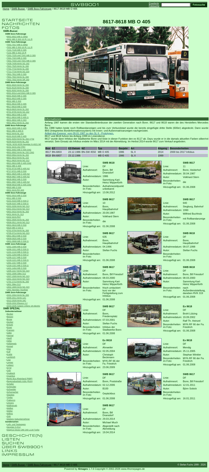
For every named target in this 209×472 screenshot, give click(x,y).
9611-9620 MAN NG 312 (18, 160)
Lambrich (11, 357)
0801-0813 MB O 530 (17, 236)
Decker (10, 322)
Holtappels (11, 343)
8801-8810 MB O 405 (17, 115)
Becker (10, 314)
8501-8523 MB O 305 (17, 98)
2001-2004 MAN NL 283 (18, 295)
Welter (10, 411)
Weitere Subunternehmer (18, 419)
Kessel (10, 346)
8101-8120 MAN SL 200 (18, 88)
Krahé (9, 354)
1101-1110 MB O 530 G (18, 252)
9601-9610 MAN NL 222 (18, 158)
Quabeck (11, 373)
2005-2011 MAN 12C (16, 298)
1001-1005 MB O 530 (17, 247)
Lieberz (10, 365)
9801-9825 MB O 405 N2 (18, 174)
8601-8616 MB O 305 (17, 104)
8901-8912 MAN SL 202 (18, 123)
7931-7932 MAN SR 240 (18, 80)
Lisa (9, 360)
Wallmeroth (12, 405)
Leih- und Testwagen (16, 424)
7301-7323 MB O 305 (17, 58)
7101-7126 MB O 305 (17, 50)
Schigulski (11, 387)
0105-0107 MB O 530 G (18, 203)
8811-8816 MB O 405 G (18, 117)
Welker (10, 408)
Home (6, 8)
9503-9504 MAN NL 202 (18, 155)
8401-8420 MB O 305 (17, 96)
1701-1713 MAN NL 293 (18, 282)
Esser (9, 327)
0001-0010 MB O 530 (17, 195)
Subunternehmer (13, 311)
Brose (9, 319)
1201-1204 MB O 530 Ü (18, 255)
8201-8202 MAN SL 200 (18, 90)
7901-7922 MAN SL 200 (18, 77)
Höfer (9, 341)
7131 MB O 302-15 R (16, 53)
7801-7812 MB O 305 (17, 74)
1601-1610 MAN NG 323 (18, 279)
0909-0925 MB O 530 (17, 238)
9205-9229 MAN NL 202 (18, 142)
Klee (9, 349)
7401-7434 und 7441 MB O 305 (21, 61)
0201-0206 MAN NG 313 (18, 206)
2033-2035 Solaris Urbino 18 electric (23, 306)
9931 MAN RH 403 (15, 190)
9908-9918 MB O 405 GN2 (19, 185)
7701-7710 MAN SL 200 (18, 69)
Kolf (8, 352)
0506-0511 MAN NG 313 (18, 222)
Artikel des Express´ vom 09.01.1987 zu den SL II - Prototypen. (79, 133)
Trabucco (11, 400)
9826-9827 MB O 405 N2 (18, 177)
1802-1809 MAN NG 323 (18, 287)
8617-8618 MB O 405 (17, 106)
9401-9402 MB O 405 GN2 (19, 150)
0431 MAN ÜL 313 (15, 214)
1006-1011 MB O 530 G (18, 249)
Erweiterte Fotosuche (154, 4)
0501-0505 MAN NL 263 (18, 220)
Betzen (10, 317)
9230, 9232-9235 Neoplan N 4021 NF (24, 144)
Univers (10, 403)
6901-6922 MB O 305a (17, 36)
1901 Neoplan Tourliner (17, 290)
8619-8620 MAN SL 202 (18, 109)
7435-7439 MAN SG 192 (18, 63)
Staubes (10, 395)
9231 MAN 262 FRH (16, 147)
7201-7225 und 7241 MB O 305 (21, 55)
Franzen (10, 330)
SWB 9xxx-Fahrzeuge (15, 125)
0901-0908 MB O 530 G (18, 241)
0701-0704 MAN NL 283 (18, 230)
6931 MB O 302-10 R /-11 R (19, 39)
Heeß (9, 338)
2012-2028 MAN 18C (16, 300)
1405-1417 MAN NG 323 (18, 271)
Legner (10, 362)
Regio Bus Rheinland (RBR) (19, 379)
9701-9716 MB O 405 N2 (18, 168)
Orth (9, 370)
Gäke (9, 333)
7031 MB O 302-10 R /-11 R (19, 47)
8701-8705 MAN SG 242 (18, 112)
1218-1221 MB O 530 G (18, 260)
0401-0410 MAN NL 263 (18, 212)
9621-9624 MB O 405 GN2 (19, 163)
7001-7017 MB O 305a (17, 45)
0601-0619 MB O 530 (17, 225)
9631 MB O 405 (14, 166)
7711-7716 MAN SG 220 (18, 71)
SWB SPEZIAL (11, 308)
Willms (10, 414)
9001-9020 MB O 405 (17, 128)
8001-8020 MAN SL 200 (18, 85)
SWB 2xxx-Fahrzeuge (15, 292)
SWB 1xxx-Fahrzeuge (15, 244)
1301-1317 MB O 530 (17, 263)
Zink (9, 416)
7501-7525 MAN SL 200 (18, 66)
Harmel (10, 335)
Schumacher (12, 392)
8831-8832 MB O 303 (17, 120)
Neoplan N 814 (13, 427)
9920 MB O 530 (14, 187)
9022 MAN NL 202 (15, 133)
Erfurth (10, 325)
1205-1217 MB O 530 (17, 257)
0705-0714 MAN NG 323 (18, 233)
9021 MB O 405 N (15, 131)
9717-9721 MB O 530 (17, 171)
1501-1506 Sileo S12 (16, 273)
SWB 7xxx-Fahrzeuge (15, 42)
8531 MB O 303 (14, 101)
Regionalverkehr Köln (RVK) (20, 381)
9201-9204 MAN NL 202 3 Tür (20, 139)
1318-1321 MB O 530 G (18, 265)
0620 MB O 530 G (15, 228)
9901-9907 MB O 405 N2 (18, 182)
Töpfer (10, 397)
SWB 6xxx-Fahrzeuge (15, 34)
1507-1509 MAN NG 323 (18, 276)
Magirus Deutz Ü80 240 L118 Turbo (23, 430)
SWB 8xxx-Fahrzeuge (39, 8)
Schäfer (10, 384)
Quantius (11, 376)
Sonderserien (11, 422)
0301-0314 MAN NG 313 (18, 209)
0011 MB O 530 (14, 198)
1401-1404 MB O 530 (17, 268)
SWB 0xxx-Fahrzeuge (15, 193)
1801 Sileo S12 (14, 284)
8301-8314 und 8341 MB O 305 (21, 93)
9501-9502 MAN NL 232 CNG (20, 152)
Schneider (11, 389)
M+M (9, 368)
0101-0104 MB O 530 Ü (18, 201)
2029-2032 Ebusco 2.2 (17, 303)
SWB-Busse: (18, 8)
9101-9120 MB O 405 (17, 136)
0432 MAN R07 (14, 217)
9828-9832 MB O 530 (17, 179)
